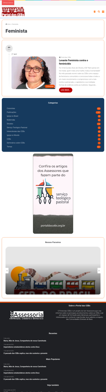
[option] (53, 270)
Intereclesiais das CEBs (16, 131)
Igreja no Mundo (13, 135)
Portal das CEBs (66, 57)
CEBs (9, 139)
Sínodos (10, 124)
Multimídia (11, 120)
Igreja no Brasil (12, 116)
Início (8, 24)
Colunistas (11, 108)
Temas (9, 147)
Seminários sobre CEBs (16, 143)
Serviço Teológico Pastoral (17, 127)
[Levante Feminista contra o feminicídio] (33, 73)
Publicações (11, 112)
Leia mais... (66, 90)
